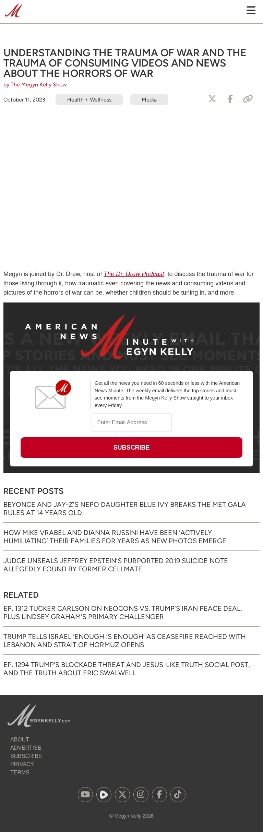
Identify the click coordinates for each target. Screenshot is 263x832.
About (19, 739)
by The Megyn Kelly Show (35, 84)
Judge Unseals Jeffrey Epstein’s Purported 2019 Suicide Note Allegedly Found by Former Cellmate (115, 565)
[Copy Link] (248, 99)
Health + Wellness (89, 99)
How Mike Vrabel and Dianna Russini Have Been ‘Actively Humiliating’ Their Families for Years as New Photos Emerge (114, 536)
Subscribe (26, 756)
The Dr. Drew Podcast (134, 274)
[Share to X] (212, 99)
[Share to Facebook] (230, 99)
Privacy (22, 764)
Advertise (25, 748)
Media (149, 99)
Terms (19, 772)
